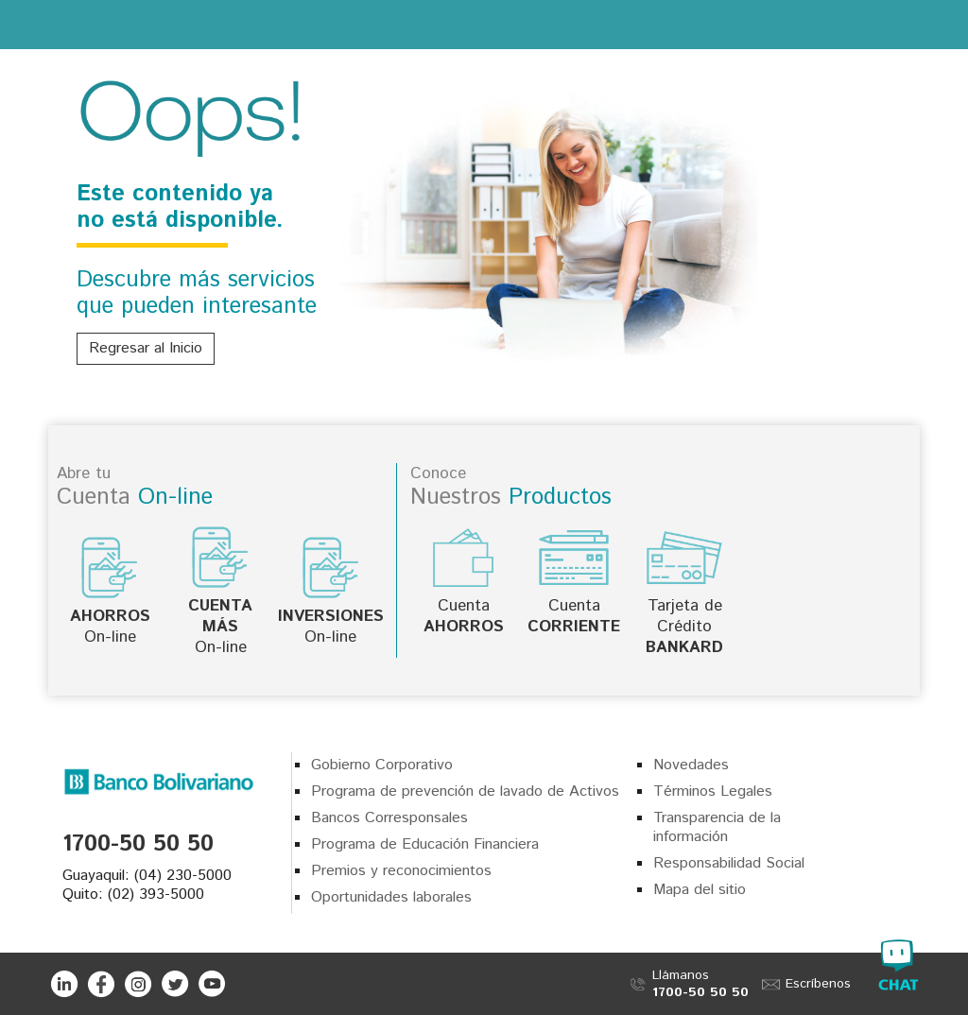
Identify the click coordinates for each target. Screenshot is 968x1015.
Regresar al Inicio (145, 348)
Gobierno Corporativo (382, 765)
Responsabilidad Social (728, 863)
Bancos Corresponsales (389, 818)
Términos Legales (712, 791)
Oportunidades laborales (391, 897)
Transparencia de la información (717, 827)
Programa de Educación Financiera (425, 844)
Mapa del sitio (699, 890)
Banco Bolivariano (485, 23)
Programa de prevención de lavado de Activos (465, 791)
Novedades (691, 765)
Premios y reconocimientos (401, 871)
